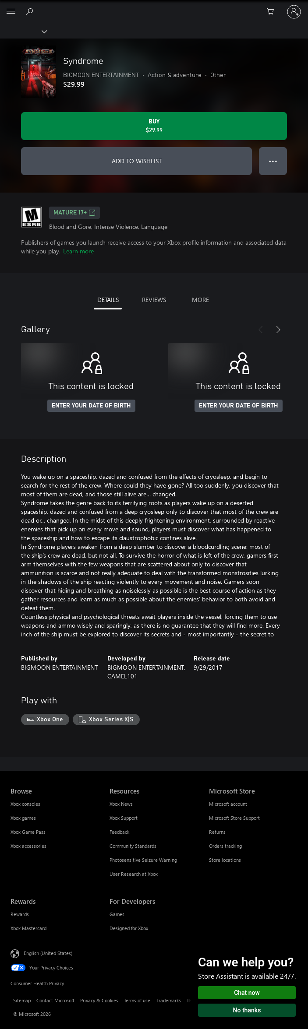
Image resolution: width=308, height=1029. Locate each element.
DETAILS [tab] (108, 299)
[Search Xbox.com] (30, 11)
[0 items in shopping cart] (272, 11)
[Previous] (260, 329)
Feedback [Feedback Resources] (119, 832)
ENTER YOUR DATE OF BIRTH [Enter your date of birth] (91, 406)
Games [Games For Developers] (117, 914)
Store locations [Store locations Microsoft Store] (225, 860)
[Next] (278, 329)
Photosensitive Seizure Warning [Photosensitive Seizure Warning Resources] (143, 860)
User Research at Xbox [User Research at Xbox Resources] (134, 874)
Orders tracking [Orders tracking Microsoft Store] (225, 846)
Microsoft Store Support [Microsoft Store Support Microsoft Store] (234, 818)
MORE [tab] (200, 299)
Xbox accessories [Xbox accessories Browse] (28, 846)
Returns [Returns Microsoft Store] (217, 832)
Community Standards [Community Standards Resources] (133, 846)
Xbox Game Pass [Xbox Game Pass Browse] (28, 832)
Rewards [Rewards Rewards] (20, 914)
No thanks (247, 1010)
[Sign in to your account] (293, 11)
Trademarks (168, 1000)
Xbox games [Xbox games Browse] (23, 818)
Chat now (247, 992)
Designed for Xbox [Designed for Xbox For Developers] (129, 928)
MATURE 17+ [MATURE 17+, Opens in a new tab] (74, 212)
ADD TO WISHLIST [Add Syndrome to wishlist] (137, 161)
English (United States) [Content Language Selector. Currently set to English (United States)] (48, 952)
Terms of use (137, 1000)
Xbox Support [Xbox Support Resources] (124, 818)
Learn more (78, 251)
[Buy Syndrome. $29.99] (154, 126)
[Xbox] (23, 31)
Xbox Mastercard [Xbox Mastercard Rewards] (28, 928)
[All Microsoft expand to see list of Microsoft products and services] (10, 11)
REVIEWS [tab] (154, 299)
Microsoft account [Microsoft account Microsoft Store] (228, 804)
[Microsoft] (153, 6)
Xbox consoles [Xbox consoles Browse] (25, 804)
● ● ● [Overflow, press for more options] (273, 160)
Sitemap (22, 1000)
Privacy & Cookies (99, 1000)
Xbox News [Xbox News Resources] (121, 804)
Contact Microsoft (55, 1000)
